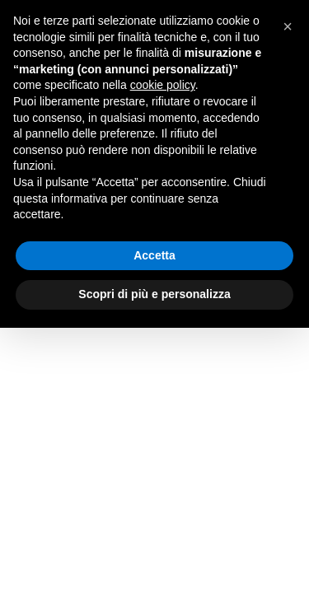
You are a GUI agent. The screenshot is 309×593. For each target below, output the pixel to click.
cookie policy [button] (162, 84)
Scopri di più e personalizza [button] (154, 294)
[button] (287, 26)
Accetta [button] (154, 255)
